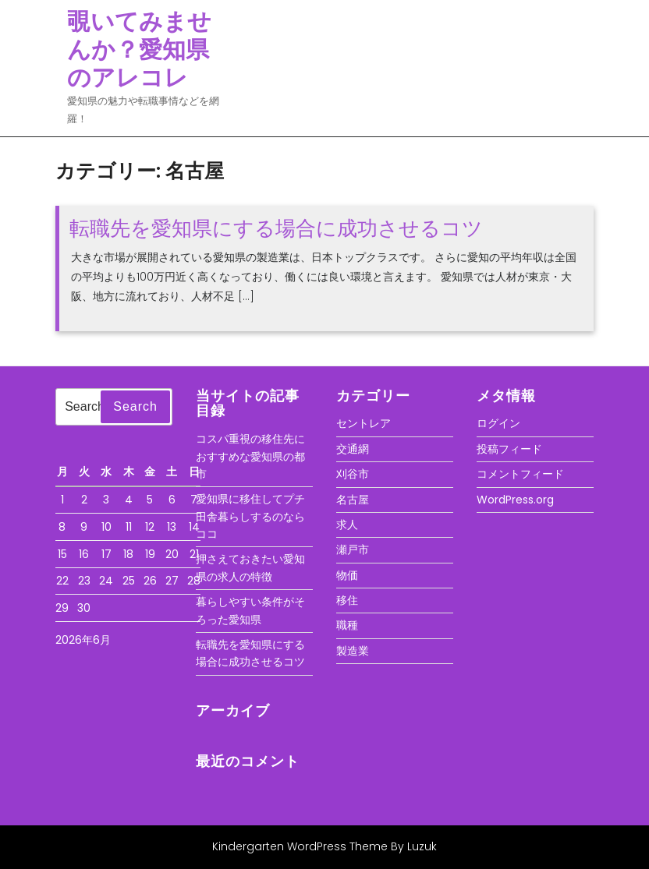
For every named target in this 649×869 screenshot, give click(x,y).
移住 (347, 600)
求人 (347, 524)
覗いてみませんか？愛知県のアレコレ (139, 49)
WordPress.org (515, 499)
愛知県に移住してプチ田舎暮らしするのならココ (250, 516)
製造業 (352, 651)
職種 (347, 625)
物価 (347, 575)
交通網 (352, 449)
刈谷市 (352, 474)
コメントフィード (520, 474)
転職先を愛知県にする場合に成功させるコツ (276, 228)
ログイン (498, 423)
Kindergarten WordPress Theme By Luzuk (324, 846)
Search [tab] (135, 406)
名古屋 (352, 499)
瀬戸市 (352, 549)
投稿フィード (509, 449)
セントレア (363, 423)
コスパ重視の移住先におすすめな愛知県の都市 (250, 456)
